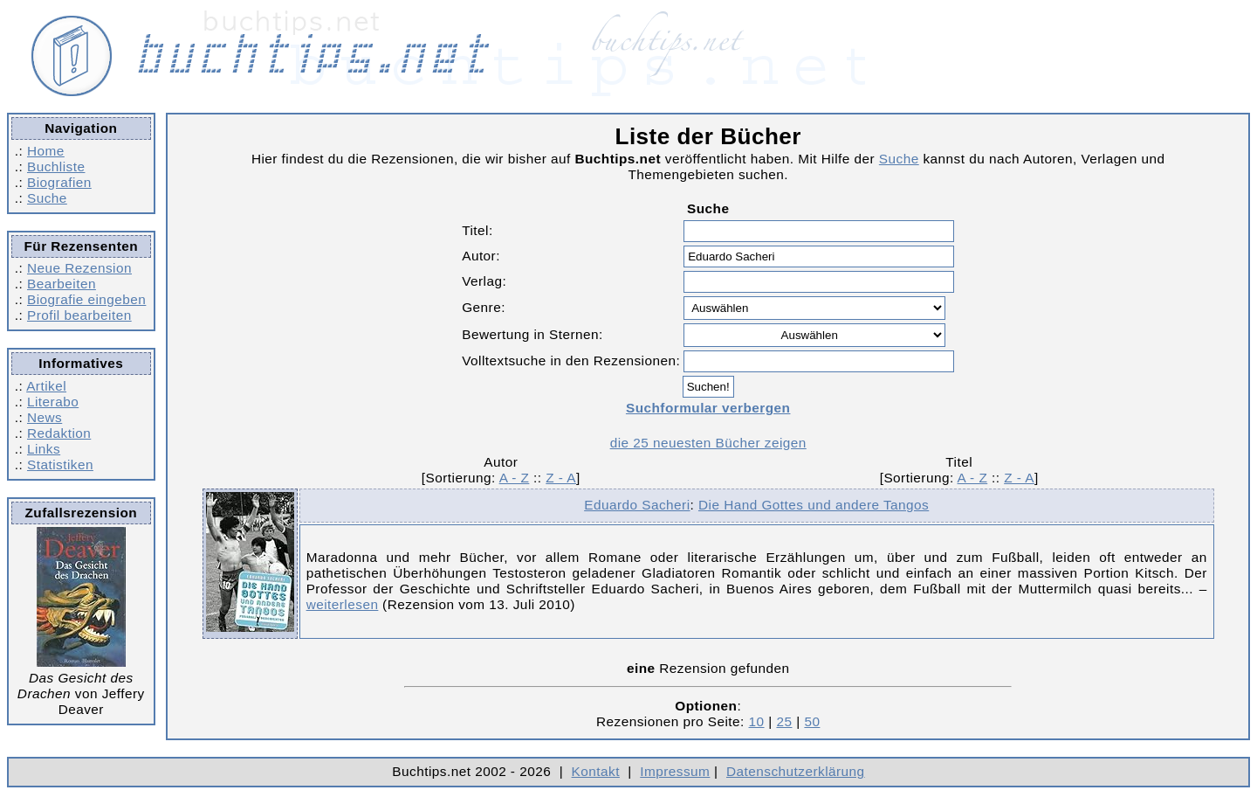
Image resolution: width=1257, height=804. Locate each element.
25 (784, 721)
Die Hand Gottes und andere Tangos (813, 504)
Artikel (46, 385)
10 (757, 721)
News (44, 417)
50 (812, 721)
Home (46, 150)
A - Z (514, 477)
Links (43, 448)
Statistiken (60, 464)
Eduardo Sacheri (637, 504)
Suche (47, 198)
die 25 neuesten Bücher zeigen (708, 442)
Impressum (675, 771)
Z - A (561, 477)
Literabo (53, 401)
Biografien (59, 182)
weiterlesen (342, 604)
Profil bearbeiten (79, 315)
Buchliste (56, 166)
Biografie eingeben (86, 299)
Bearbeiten (61, 283)
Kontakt (596, 771)
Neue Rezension (79, 267)
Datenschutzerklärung (795, 771)
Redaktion (59, 433)
